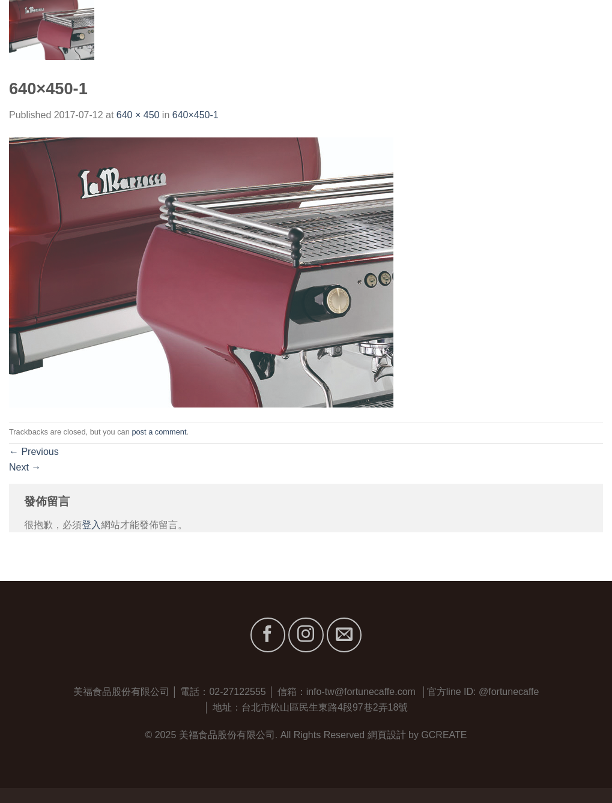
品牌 (444, 29)
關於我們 (394, 30)
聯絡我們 (583, 30)
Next (25, 467)
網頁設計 (387, 735)
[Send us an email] (344, 635)
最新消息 (528, 30)
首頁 (350, 30)
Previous (34, 452)
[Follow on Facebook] (267, 635)
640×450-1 (195, 115)
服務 (484, 30)
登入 (91, 525)
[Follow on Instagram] (305, 635)
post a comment (159, 431)
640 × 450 (138, 115)
